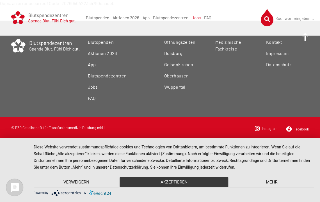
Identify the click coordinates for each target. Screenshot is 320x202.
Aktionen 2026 (126, 17)
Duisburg (173, 53)
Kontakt (274, 42)
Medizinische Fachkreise (228, 45)
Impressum (277, 53)
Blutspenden (97, 17)
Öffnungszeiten (179, 42)
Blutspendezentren (170, 17)
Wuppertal (174, 86)
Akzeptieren (174, 182)
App (146, 17)
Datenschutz (278, 64)
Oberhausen (176, 75)
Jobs (196, 17)
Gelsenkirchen (178, 64)
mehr (272, 182)
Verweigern (75, 182)
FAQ (207, 17)
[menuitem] (97, 17)
